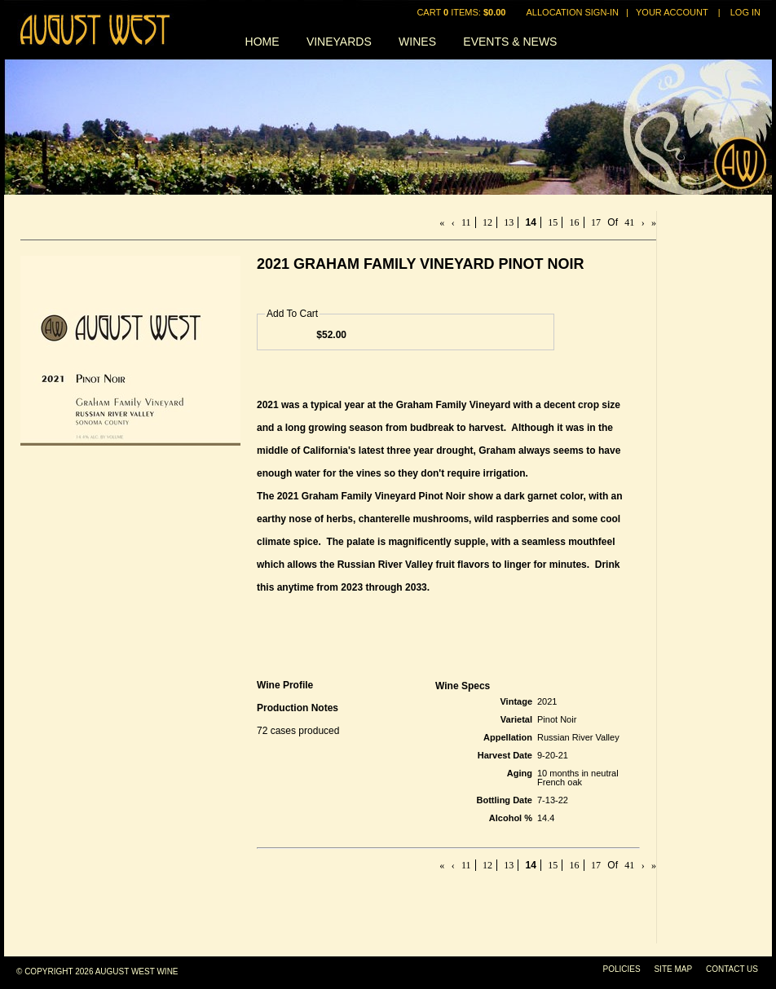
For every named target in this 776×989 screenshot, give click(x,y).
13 (509, 222)
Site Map (673, 969)
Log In (745, 12)
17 (596, 222)
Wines (417, 41)
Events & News (510, 41)
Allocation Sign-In (573, 12)
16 (575, 222)
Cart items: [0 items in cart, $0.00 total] (462, 12)
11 (466, 222)
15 (553, 222)
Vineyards (339, 41)
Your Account (672, 12)
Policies (622, 969)
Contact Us (732, 969)
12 (487, 222)
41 (629, 222)
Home (262, 41)
